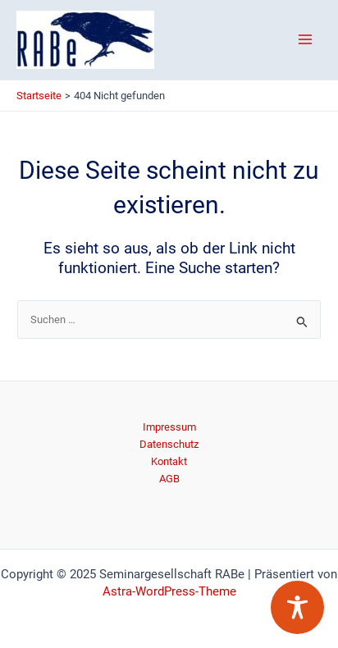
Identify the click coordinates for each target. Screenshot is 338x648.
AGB (169, 478)
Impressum (169, 427)
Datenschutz (169, 444)
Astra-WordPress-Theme (169, 591)
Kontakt (169, 461)
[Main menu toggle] (306, 40)
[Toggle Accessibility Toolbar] (297, 607)
